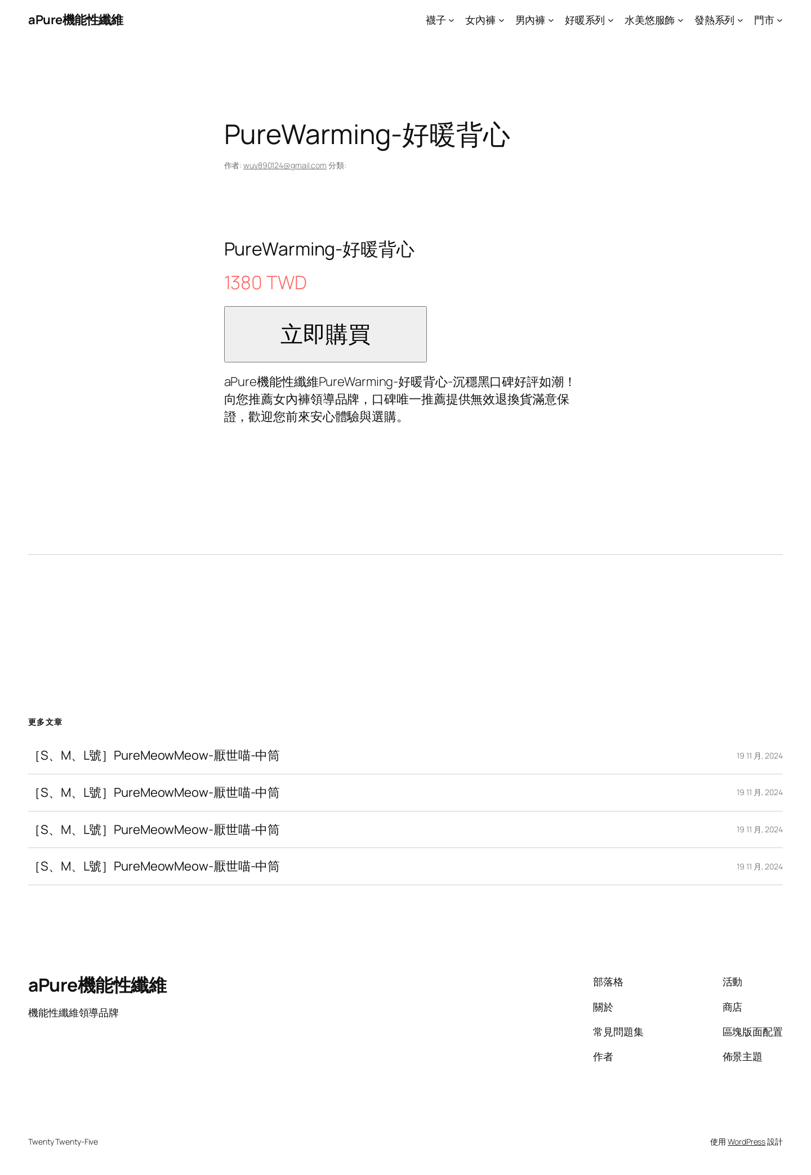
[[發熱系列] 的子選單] (740, 20)
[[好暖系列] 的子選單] (611, 20)
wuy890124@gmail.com (285, 165)
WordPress (746, 1141)
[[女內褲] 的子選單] (501, 20)
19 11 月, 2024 (760, 755)
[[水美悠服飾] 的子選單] (681, 20)
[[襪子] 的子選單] (451, 20)
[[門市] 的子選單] (780, 20)
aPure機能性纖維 (75, 19)
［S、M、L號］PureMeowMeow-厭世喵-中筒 (154, 755)
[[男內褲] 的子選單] (551, 20)
